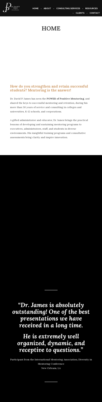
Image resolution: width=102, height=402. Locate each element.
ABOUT (47, 8)
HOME (35, 8)
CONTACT (95, 13)
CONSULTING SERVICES (68, 8)
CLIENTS (80, 13)
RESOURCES (91, 8)
